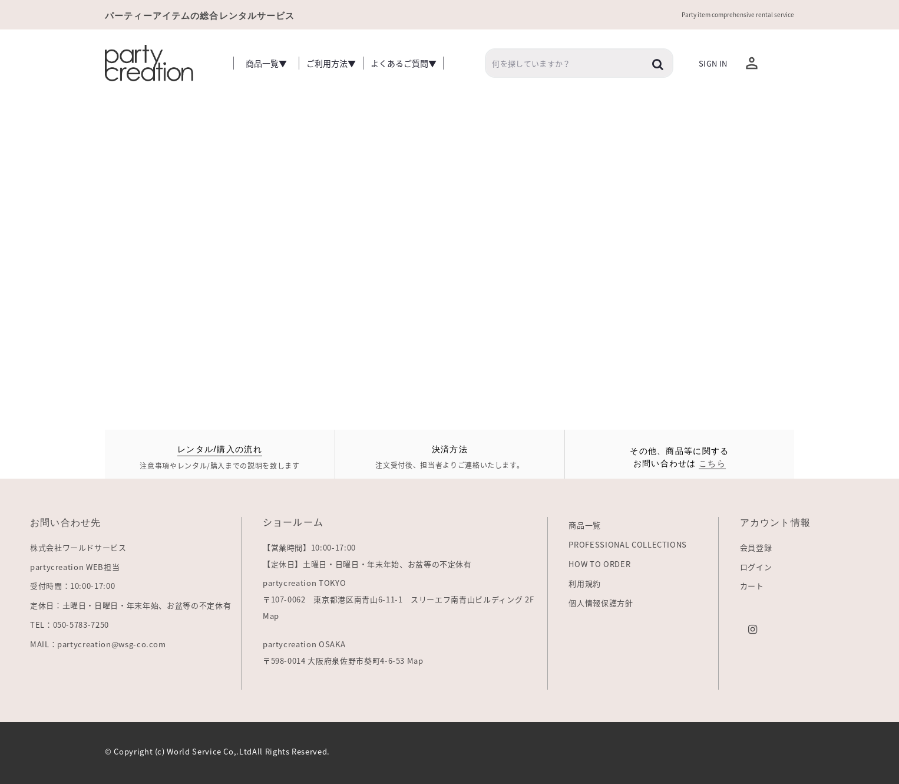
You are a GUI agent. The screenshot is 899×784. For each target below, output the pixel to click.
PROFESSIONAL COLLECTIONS (628, 544)
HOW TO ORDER (599, 563)
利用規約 (585, 583)
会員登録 (756, 547)
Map (271, 615)
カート (752, 585)
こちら (712, 462)
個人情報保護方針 (601, 602)
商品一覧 (585, 525)
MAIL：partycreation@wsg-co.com (98, 644)
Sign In (713, 63)
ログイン (756, 566)
